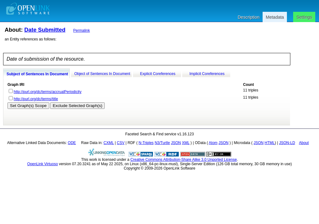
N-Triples (146, 143)
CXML (108, 143)
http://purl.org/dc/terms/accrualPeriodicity (47, 92)
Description (248, 17)
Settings (304, 17)
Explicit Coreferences (157, 74)
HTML (269, 143)
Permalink (81, 30)
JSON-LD (287, 143)
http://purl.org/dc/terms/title (36, 99)
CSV (121, 143)
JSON (176, 143)
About (304, 143)
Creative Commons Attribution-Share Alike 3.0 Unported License (184, 159)
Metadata (275, 17)
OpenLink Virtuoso (42, 164)
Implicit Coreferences (207, 74)
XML (185, 143)
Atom (213, 143)
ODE (72, 143)
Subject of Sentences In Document (37, 74)
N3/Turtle (162, 143)
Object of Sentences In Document (102, 74)
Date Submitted (44, 30)
